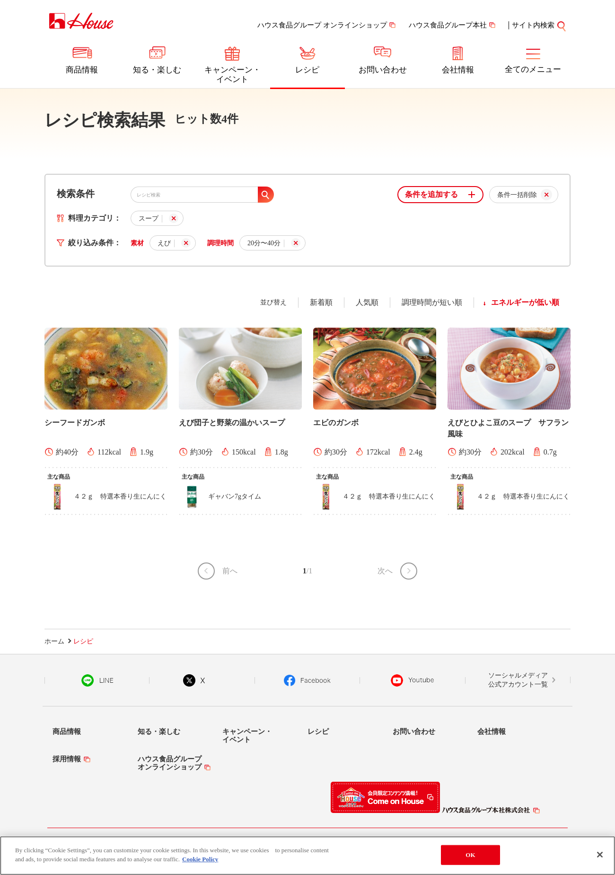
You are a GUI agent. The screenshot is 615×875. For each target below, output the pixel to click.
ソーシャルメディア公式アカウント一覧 (518, 680)
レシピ (307, 69)
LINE (97, 680)
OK (470, 854)
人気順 (367, 302)
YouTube (412, 680)
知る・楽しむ (157, 69)
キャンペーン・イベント (232, 74)
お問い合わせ (383, 69)
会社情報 (458, 69)
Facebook (307, 680)
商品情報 (82, 69)
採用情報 (67, 759)
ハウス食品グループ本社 (448, 25)
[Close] (599, 854)
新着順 (321, 302)
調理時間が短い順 (432, 302)
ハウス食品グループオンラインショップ (170, 763)
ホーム (54, 641)
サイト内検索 (533, 25)
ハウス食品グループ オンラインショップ (322, 25)
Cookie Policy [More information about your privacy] (200, 859)
